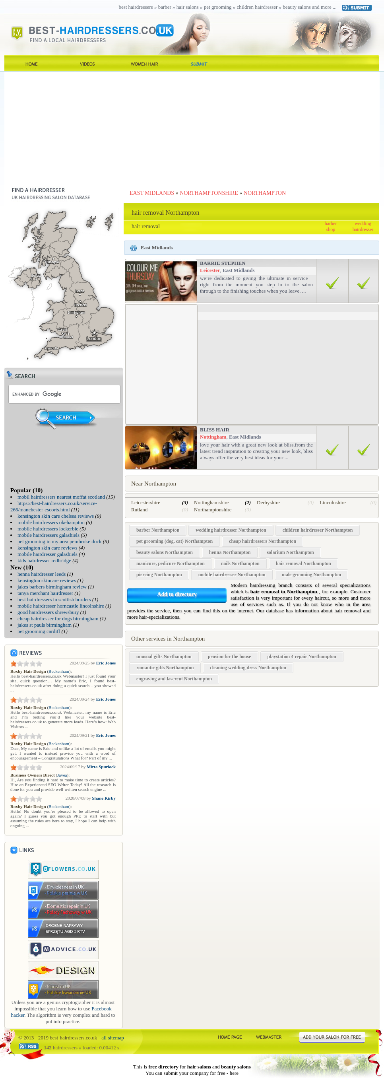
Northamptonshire (213, 510)
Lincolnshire (333, 502)
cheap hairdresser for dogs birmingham (58, 619)
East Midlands (239, 270)
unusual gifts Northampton (164, 656)
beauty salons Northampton (164, 552)
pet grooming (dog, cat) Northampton (174, 541)
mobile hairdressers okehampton (51, 522)
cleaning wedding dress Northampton (248, 667)
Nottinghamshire (211, 502)
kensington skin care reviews (47, 548)
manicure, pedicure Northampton (170, 563)
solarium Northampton (290, 552)
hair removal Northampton (303, 563)
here (234, 1073)
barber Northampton (157, 530)
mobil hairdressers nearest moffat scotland (61, 497)
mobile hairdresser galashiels (47, 554)
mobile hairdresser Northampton (232, 574)
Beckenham (58, 671)
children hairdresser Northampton (318, 530)
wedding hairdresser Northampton (231, 530)
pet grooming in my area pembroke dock (59, 541)
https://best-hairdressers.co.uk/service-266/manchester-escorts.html (53, 506)
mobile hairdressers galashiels (48, 535)
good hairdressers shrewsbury (48, 612)
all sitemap (112, 1038)
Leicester (210, 270)
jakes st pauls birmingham (44, 625)
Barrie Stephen (223, 263)
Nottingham (213, 437)
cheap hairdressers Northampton (262, 541)
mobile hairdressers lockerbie (47, 529)
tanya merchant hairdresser (45, 593)
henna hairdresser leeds (41, 574)
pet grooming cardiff (38, 631)
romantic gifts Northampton (165, 667)
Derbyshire (268, 502)
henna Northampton (229, 552)
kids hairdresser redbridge (44, 560)
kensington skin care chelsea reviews (55, 516)
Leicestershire (145, 502)
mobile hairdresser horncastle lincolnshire (60, 606)
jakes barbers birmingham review (52, 587)
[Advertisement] (192, 127)
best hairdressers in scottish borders (54, 599)
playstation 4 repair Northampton (302, 656)
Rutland (139, 510)
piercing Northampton (159, 574)
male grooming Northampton (311, 574)
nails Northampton (240, 563)
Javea (62, 775)
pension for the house (229, 656)
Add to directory (176, 594)
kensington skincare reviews (46, 580)
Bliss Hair (214, 430)
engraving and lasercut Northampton (174, 679)
